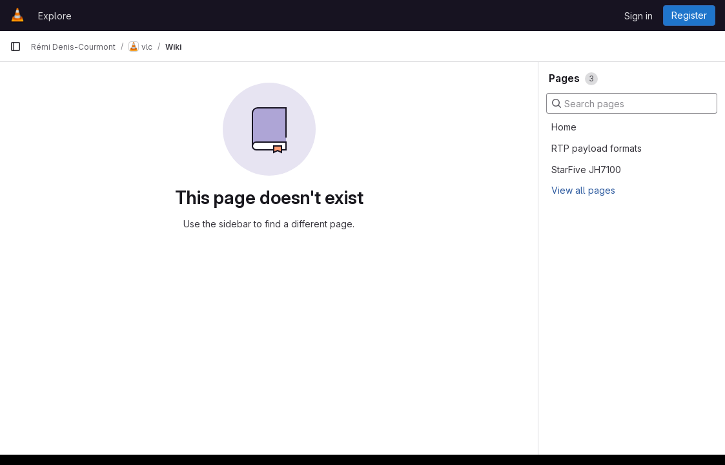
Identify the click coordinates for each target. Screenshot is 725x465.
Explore (55, 15)
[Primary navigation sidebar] (15, 46)
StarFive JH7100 (586, 169)
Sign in (638, 15)
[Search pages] (631, 103)
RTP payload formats (596, 148)
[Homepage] (17, 15)
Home (564, 126)
